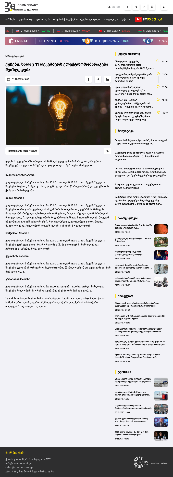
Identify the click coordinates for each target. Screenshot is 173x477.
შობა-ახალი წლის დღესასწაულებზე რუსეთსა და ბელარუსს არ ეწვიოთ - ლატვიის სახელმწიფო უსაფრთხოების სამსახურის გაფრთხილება (133, 380)
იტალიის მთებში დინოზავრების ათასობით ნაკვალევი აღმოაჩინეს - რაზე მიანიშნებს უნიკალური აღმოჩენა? (133, 266)
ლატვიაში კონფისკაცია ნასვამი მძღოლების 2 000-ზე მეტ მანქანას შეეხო (140, 317)
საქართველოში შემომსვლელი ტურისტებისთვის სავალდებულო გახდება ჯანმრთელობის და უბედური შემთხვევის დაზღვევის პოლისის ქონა (132, 393)
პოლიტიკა (111, 19)
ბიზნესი (10, 19)
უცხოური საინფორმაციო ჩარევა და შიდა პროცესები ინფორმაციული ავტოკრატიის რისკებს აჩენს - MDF (133, 279)
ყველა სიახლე (129, 54)
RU (118, 6)
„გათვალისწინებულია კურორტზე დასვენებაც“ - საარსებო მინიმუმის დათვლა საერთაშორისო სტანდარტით (139, 330)
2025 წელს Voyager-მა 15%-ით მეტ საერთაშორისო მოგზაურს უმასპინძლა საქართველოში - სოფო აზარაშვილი (133, 433)
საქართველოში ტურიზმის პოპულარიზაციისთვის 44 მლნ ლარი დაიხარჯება (133, 407)
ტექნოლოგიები (90, 19)
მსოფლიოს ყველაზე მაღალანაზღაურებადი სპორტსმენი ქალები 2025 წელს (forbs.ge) (137, 304)
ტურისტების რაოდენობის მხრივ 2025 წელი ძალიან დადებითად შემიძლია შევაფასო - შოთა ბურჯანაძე (131, 420)
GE (108, 6)
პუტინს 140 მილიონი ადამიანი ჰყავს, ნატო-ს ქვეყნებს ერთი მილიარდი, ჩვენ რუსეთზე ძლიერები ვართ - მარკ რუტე (137, 356)
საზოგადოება (14, 56)
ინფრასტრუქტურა (65, 19)
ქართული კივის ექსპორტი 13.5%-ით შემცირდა (133, 239)
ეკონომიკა (26, 19)
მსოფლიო (125, 296)
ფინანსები (43, 19)
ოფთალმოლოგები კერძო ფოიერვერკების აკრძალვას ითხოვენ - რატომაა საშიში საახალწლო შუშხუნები (129, 253)
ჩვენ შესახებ (14, 452)
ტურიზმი (124, 372)
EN (113, 6)
